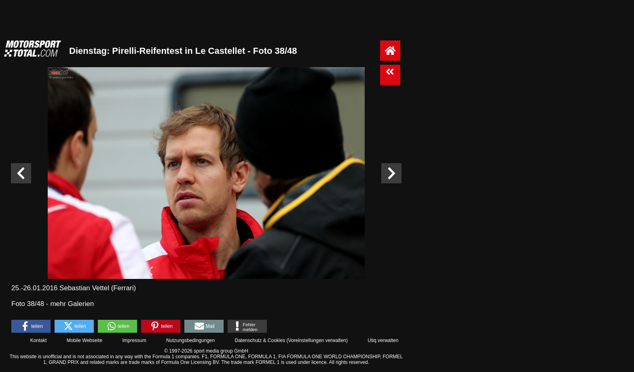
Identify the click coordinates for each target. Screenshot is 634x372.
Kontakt (38, 340)
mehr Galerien (72, 304)
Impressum (134, 340)
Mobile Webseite (85, 340)
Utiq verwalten (383, 340)
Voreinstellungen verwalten (317, 340)
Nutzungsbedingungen (190, 340)
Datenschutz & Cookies (260, 340)
